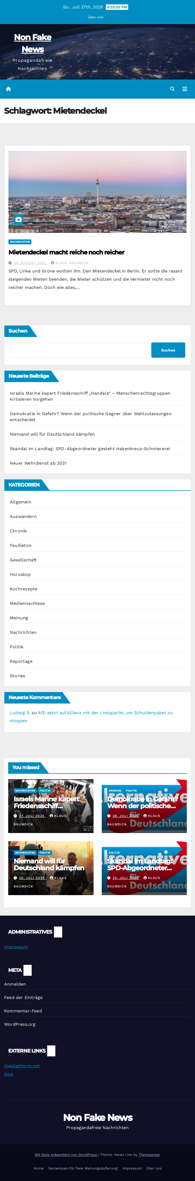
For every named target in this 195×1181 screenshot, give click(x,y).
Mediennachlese (27, 603)
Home (39, 1168)
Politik (16, 646)
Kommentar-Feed (23, 1010)
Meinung (19, 617)
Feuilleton (21, 545)
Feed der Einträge (23, 997)
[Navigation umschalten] (185, 89)
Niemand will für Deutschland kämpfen (52, 434)
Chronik (18, 531)
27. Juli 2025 (32, 816)
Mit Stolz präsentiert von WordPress (66, 1155)
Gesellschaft (23, 559)
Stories (17, 675)
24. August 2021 (30, 263)
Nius (8, 1074)
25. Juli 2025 (32, 878)
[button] (172, 89)
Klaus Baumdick (70, 263)
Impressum (16, 947)
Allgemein (20, 502)
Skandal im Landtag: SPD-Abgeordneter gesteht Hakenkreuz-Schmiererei (90, 448)
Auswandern (23, 516)
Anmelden (15, 984)
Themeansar (149, 1155)
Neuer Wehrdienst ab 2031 (38, 463)
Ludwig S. (20, 712)
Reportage (21, 661)
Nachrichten (20, 241)
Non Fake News (97, 1117)
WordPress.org (20, 1024)
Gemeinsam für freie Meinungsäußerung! (83, 1168)
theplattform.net (22, 1065)
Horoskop (20, 574)
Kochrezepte (23, 588)
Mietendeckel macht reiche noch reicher (66, 252)
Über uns (95, 17)
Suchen (17, 331)
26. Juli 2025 (126, 816)
